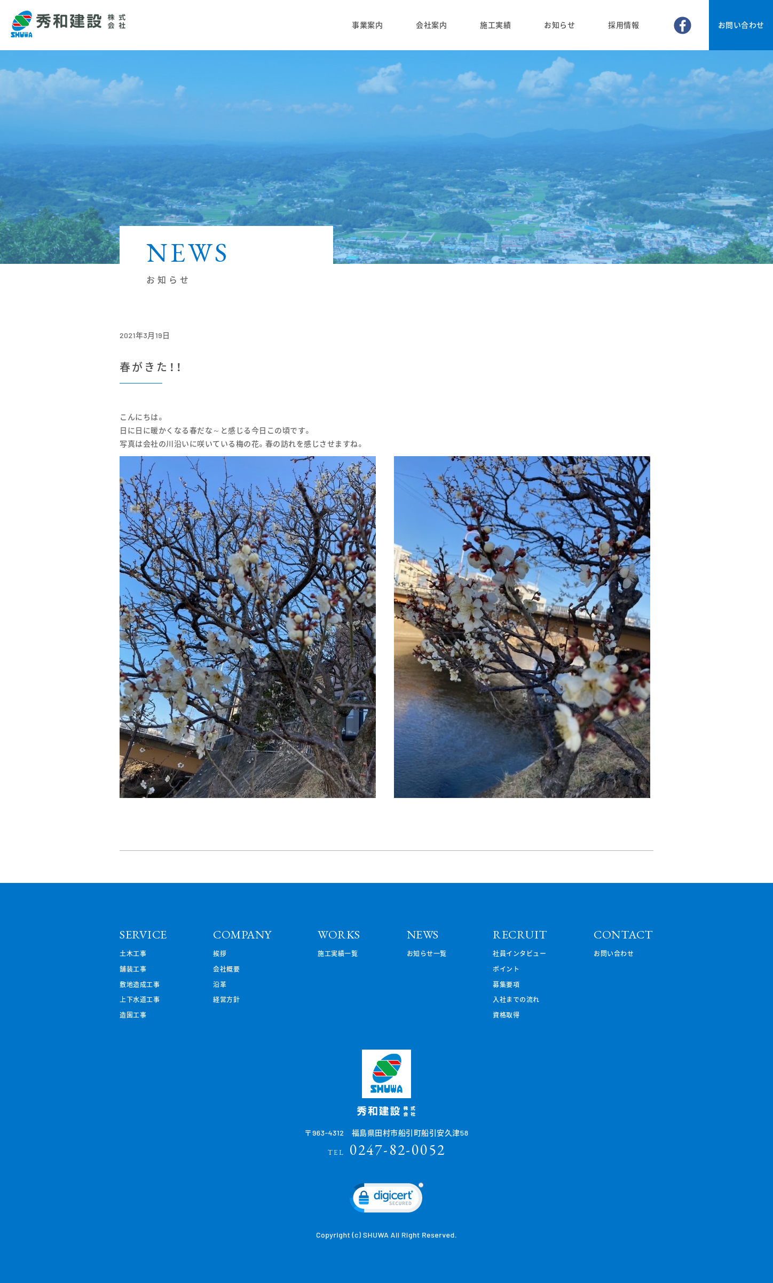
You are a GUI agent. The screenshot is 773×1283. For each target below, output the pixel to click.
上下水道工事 (140, 999)
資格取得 (506, 1015)
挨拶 (219, 953)
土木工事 (133, 953)
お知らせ (559, 24)
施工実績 (495, 24)
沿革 (219, 984)
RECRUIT (520, 934)
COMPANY (242, 934)
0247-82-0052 (387, 1149)
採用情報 (623, 24)
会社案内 (431, 24)
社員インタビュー (519, 953)
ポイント (506, 969)
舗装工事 (133, 969)
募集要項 (506, 984)
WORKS (339, 934)
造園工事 (133, 1015)
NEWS (423, 934)
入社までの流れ (516, 999)
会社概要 (226, 969)
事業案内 (367, 24)
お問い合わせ (741, 24)
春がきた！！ (151, 367)
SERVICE (143, 934)
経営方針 (226, 999)
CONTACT (623, 934)
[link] (386, 1200)
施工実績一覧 (338, 953)
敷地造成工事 (140, 984)
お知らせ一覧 (427, 953)
